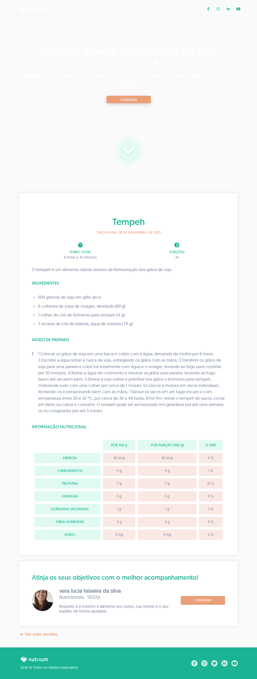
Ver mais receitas (38, 634)
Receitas (186, 8)
